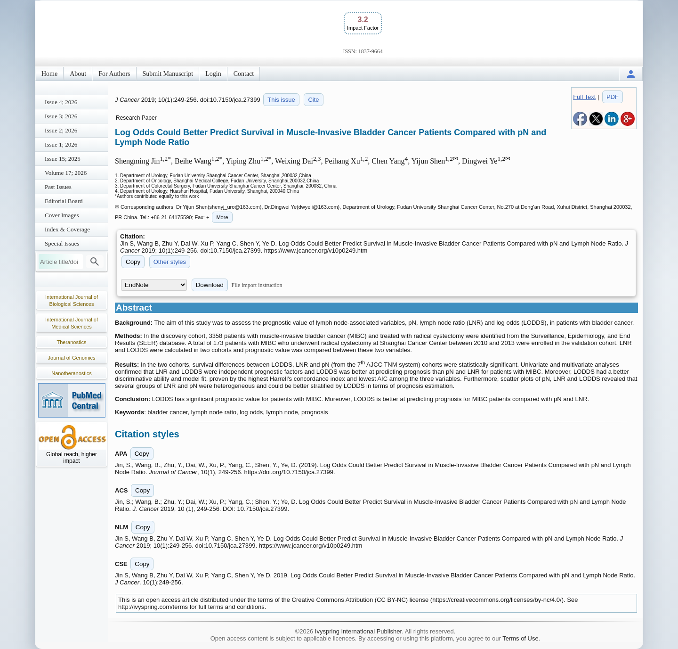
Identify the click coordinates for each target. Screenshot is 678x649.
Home (49, 73)
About (78, 73)
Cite (313, 99)
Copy (133, 261)
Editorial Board (64, 201)
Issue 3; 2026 (61, 116)
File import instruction (257, 285)
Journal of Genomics (72, 358)
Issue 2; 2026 (61, 130)
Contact (244, 73)
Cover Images (62, 215)
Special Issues (62, 243)
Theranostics (72, 342)
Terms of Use (520, 638)
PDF (612, 96)
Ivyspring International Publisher (358, 631)
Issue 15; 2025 (63, 158)
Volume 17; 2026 (66, 172)
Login (213, 73)
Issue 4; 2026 (61, 102)
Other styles (169, 261)
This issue (281, 99)
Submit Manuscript (168, 73)
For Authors (114, 73)
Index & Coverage (67, 229)
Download (210, 284)
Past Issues (58, 186)
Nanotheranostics (71, 373)
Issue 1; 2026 (61, 144)
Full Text (584, 96)
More (222, 217)
